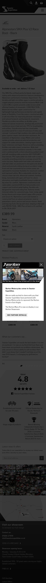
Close (41, 264)
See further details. (16, 315)
